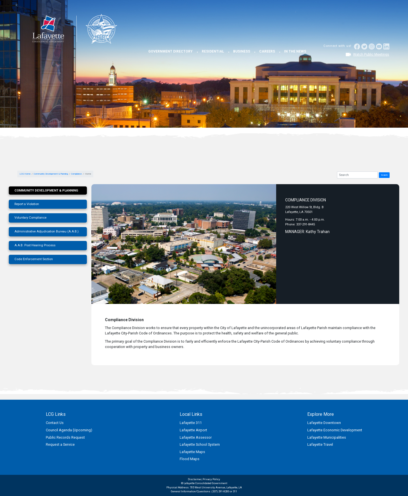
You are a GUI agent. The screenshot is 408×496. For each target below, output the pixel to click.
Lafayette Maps (192, 452)
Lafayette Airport (193, 430)
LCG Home (25, 174)
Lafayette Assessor (196, 437)
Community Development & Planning (51, 174)
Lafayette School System (200, 444)
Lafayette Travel (320, 444)
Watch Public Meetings (371, 54)
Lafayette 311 (191, 423)
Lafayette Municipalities (326, 437)
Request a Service (60, 444)
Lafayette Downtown (324, 423)
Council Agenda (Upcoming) (69, 430)
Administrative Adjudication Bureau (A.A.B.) (46, 231)
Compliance (76, 174)
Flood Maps (189, 459)
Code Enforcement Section (33, 259)
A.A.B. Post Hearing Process (34, 245)
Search (384, 175)
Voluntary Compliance (30, 217)
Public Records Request (65, 437)
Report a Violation (26, 204)
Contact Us (55, 423)
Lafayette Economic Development (334, 430)
